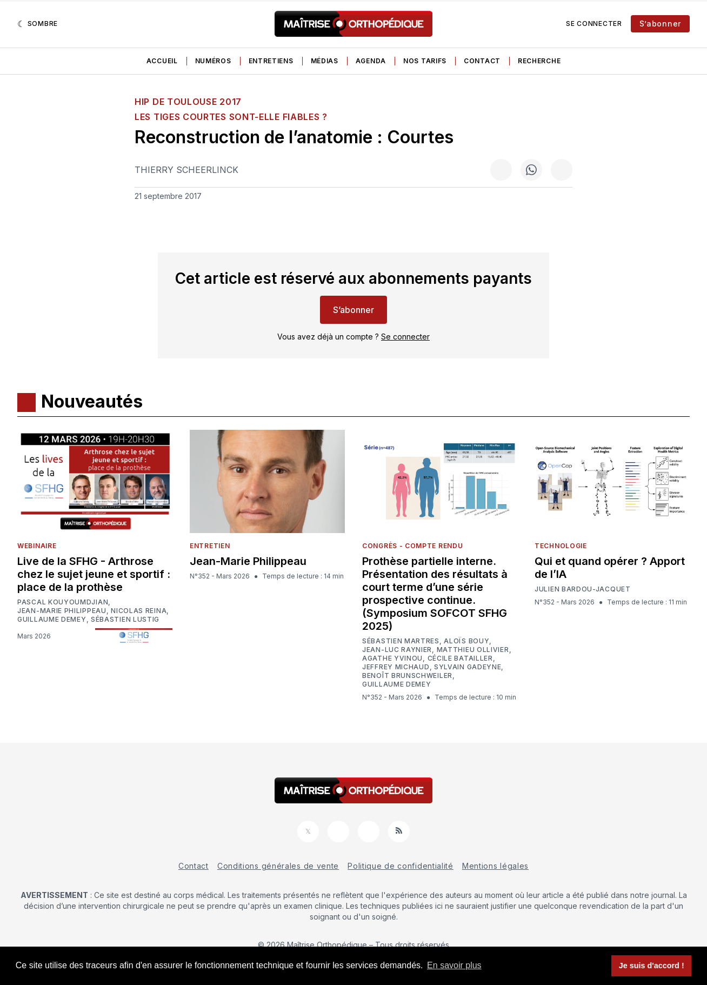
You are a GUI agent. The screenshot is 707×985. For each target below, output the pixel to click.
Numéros (213, 61)
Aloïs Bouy (466, 641)
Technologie (561, 546)
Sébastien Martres (400, 641)
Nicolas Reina (138, 611)
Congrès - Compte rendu (412, 546)
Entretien (210, 546)
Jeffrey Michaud (396, 667)
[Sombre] (37, 23)
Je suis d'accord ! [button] (651, 965)
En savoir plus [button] (454, 965)
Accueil (162, 61)
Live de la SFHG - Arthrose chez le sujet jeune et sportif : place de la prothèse (93, 574)
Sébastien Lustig (125, 619)
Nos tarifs (424, 61)
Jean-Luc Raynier (397, 649)
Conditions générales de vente (278, 865)
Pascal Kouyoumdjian (62, 602)
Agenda (371, 61)
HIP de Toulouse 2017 (188, 101)
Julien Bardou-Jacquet (583, 589)
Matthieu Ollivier (473, 649)
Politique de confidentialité (400, 865)
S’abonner (660, 23)
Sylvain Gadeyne (468, 667)
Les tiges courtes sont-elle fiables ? (231, 116)
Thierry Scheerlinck (186, 169)
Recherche (539, 61)
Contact (482, 61)
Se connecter (594, 23)
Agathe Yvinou (392, 658)
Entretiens (271, 61)
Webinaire (36, 546)
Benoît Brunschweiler (407, 675)
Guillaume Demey (51, 619)
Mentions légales (495, 865)
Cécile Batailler (460, 658)
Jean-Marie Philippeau (61, 611)
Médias (324, 61)
